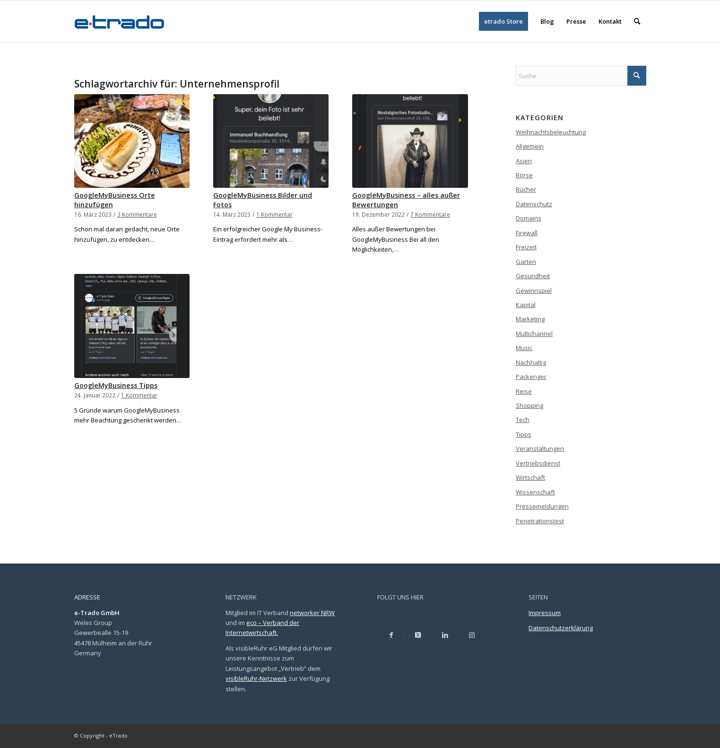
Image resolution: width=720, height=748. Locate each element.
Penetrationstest (540, 521)
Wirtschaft (530, 477)
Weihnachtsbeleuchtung (551, 132)
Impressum (545, 612)
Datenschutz (534, 204)
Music (524, 347)
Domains (528, 218)
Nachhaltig (531, 362)
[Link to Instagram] (472, 635)
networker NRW (312, 612)
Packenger (531, 376)
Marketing (530, 319)
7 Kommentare (430, 214)
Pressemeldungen (542, 506)
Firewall (527, 233)
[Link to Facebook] (391, 635)
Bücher (526, 189)
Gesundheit (533, 276)
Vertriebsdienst (538, 463)
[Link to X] (418, 635)
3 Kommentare (137, 214)
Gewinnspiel (534, 290)
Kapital (526, 304)
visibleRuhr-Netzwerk (256, 678)
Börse (524, 175)
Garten (526, 261)
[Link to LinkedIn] (445, 635)
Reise (524, 391)
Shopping (529, 405)
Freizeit (526, 247)
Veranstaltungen (540, 448)
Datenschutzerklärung (561, 628)
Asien (524, 161)
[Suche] (637, 21)
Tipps (523, 434)
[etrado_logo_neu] (119, 21)
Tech (522, 419)
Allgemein (530, 146)
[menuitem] (503, 21)
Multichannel (534, 333)
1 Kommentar (274, 214)
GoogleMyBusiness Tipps (115, 385)
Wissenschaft (535, 492)
